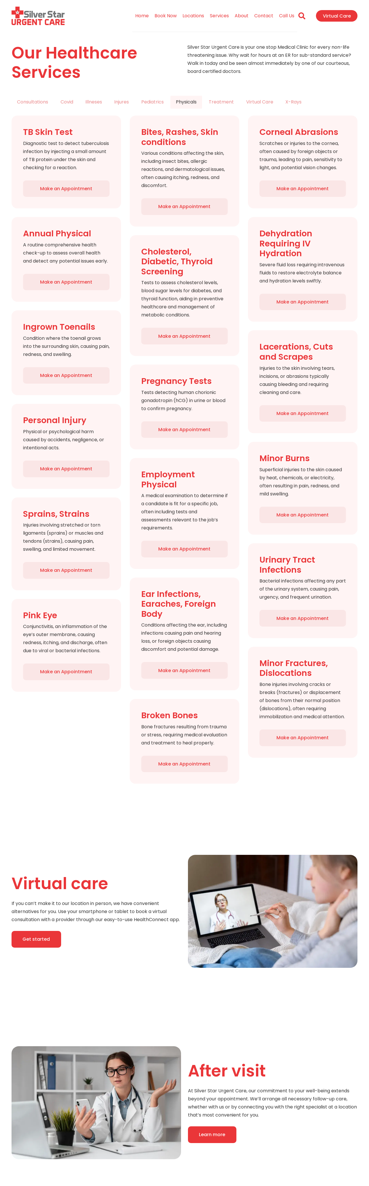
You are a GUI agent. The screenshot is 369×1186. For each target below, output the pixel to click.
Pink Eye (40, 615)
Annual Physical (57, 233)
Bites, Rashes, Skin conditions (179, 137)
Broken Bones (169, 715)
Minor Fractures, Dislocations (293, 668)
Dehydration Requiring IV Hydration (285, 243)
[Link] (38, 16)
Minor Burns (284, 458)
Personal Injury (54, 420)
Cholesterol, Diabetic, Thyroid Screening (177, 261)
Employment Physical (168, 479)
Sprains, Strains (56, 514)
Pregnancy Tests (176, 381)
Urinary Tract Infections (287, 565)
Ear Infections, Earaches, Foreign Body (178, 604)
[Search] (302, 16)
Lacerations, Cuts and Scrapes (296, 352)
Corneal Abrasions (298, 132)
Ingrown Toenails (59, 327)
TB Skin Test (48, 132)
